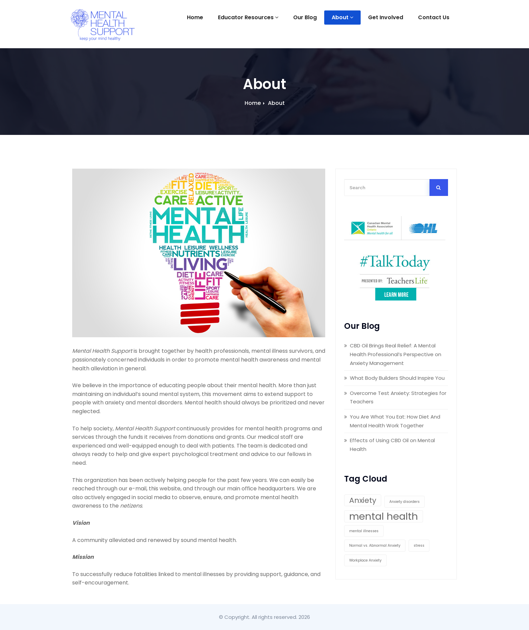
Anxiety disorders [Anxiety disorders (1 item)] (404, 501)
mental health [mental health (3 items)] (383, 516)
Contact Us (433, 17)
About (342, 17)
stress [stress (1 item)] (419, 545)
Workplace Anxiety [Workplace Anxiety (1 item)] (365, 560)
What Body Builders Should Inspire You (397, 377)
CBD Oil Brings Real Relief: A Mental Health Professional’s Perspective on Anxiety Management (395, 354)
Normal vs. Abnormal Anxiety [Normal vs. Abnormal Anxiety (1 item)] (374, 545)
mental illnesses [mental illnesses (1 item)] (364, 531)
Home (195, 17)
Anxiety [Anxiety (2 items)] (362, 500)
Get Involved (385, 17)
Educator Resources (248, 17)
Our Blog (305, 17)
